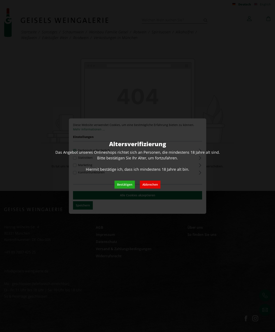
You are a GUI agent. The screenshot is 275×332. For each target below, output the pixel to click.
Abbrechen (150, 184)
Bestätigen (124, 184)
